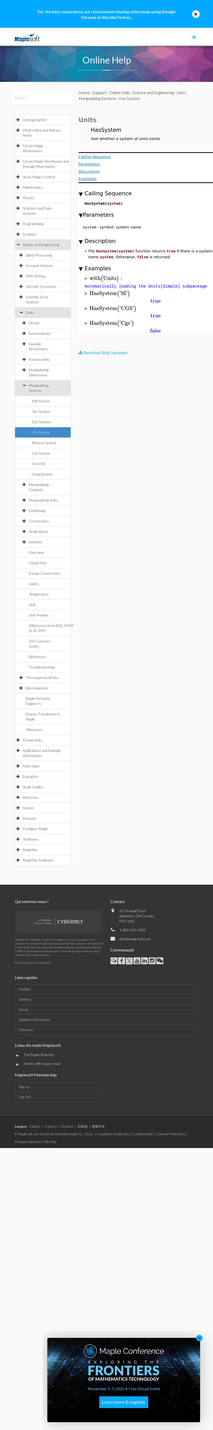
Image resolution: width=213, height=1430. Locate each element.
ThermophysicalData (42, 677)
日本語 (82, 1126)
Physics (28, 198)
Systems (35, 542)
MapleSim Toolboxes (38, 860)
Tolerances (34, 729)
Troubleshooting (41, 667)
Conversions (39, 521)
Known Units (39, 359)
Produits (25, 989)
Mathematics (33, 187)
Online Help (119, 92)
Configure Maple (35, 829)
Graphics (30, 234)
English (35, 1126)
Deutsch (67, 1126)
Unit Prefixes (38, 615)
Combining (37, 510)
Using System (42, 474)
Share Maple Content (39, 177)
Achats (24, 1010)
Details (34, 323)
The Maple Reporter (39, 1054)
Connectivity (32, 740)
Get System (41, 411)
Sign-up (24, 1087)
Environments (40, 333)
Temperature (39, 594)
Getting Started (34, 120)
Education (30, 776)
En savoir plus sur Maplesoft (33, 962)
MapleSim (30, 849)
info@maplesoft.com (135, 939)
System (28, 808)
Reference (30, 797)
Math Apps (31, 766)
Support (99, 92)
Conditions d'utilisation (114, 1134)
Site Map (50, 1142)
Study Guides (33, 787)
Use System (41, 453)
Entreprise (26, 1030)
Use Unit (38, 463)
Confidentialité (143, 1134)
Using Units (38, 563)
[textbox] (107, 278)
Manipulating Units (43, 500)
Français (50, 1126)
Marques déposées (28, 1142)
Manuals (29, 818)
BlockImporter (37, 688)
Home (84, 92)
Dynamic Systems (39, 265)
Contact (117, 901)
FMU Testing (35, 276)
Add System (41, 401)
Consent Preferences (170, 1134)
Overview (36, 552)
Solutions (25, 999)
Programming (33, 224)
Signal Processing (39, 255)
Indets (34, 584)
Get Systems (42, 422)
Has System (41, 432)
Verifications (38, 531)
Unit (32, 604)
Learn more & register (124, 1402)
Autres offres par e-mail (42, 1063)
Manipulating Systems (97, 98)
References (37, 656)
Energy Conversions (44, 573)
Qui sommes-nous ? (32, 901)
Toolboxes (30, 839)
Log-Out (24, 1097)
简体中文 (98, 1126)
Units (30, 312)
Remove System (44, 443)
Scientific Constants (41, 286)
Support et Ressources (35, 1019)
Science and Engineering (41, 244)
